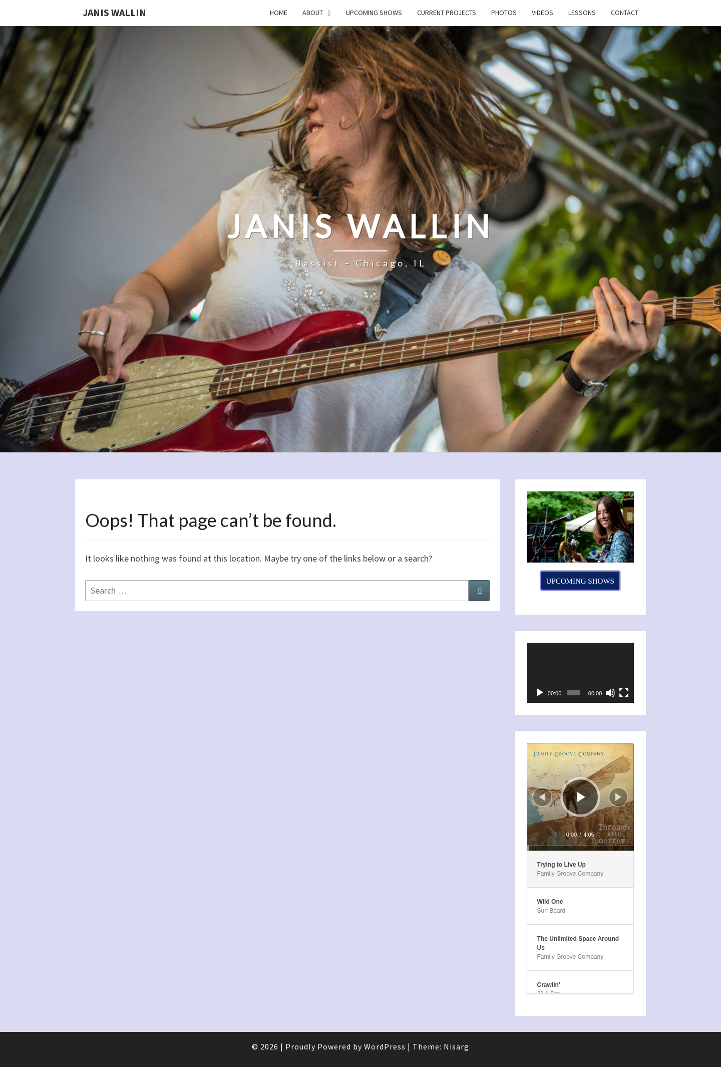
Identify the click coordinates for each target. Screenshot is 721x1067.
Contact (624, 12)
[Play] (540, 693)
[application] (580, 673)
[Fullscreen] (624, 693)
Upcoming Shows (374, 12)
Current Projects (446, 12)
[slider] (580, 848)
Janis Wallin (114, 12)
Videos (542, 12)
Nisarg (456, 1046)
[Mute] (610, 693)
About (312, 12)
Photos (504, 12)
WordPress (385, 1046)
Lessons (582, 12)
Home (278, 12)
